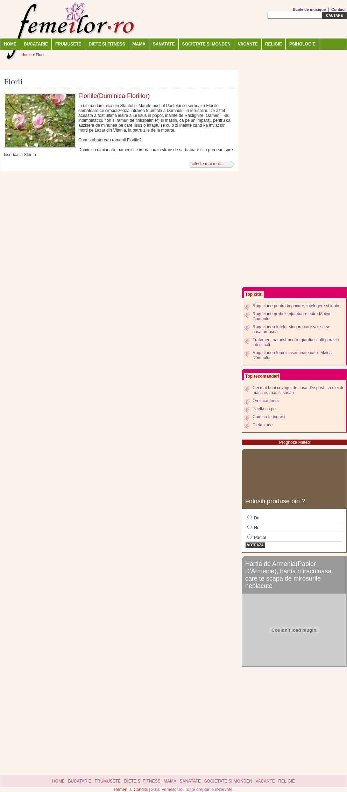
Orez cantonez (266, 400)
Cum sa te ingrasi (269, 416)
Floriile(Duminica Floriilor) (114, 95)
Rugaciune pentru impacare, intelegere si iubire (296, 305)
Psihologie (302, 44)
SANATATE (164, 44)
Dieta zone (262, 424)
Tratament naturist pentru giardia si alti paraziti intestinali (296, 342)
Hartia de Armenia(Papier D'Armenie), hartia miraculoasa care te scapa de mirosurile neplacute (288, 574)
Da (253, 517)
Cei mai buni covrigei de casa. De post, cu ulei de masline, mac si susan (299, 390)
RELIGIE (273, 44)
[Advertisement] (275, 178)
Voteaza (255, 545)
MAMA (139, 44)
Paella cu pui (265, 408)
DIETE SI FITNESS (107, 44)
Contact (338, 9)
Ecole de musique (309, 9)
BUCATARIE (36, 44)
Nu (253, 527)
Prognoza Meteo (294, 442)
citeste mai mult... (208, 163)
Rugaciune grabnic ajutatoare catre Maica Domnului (291, 316)
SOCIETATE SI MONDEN (206, 44)
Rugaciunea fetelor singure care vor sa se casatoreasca (291, 329)
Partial (256, 537)
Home (10, 44)
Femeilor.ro (70, 19)
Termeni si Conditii (131, 789)
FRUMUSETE (68, 44)
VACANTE (248, 44)
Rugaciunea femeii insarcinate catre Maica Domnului (292, 355)
